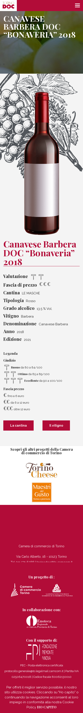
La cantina (18, 425)
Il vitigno (56, 425)
